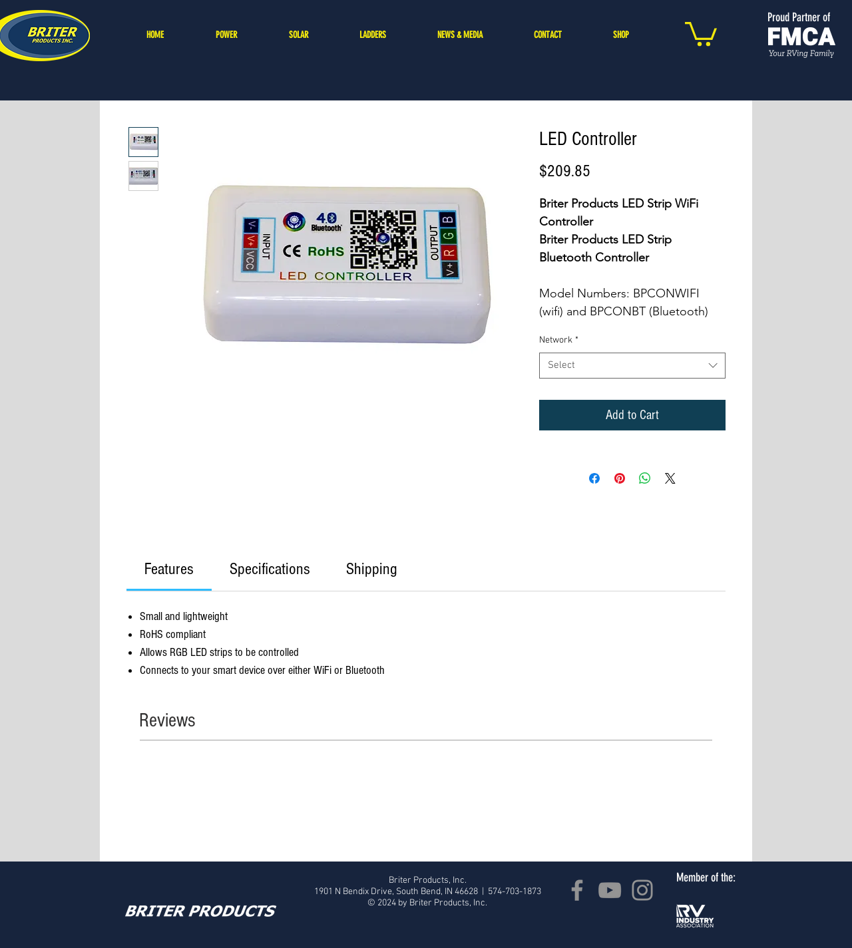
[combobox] (632, 366)
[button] (701, 32)
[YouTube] (610, 890)
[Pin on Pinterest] (620, 478)
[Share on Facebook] (594, 478)
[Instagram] (642, 890)
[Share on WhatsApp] (645, 478)
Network (558, 340)
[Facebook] (577, 890)
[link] (169, 568)
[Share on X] (670, 478)
